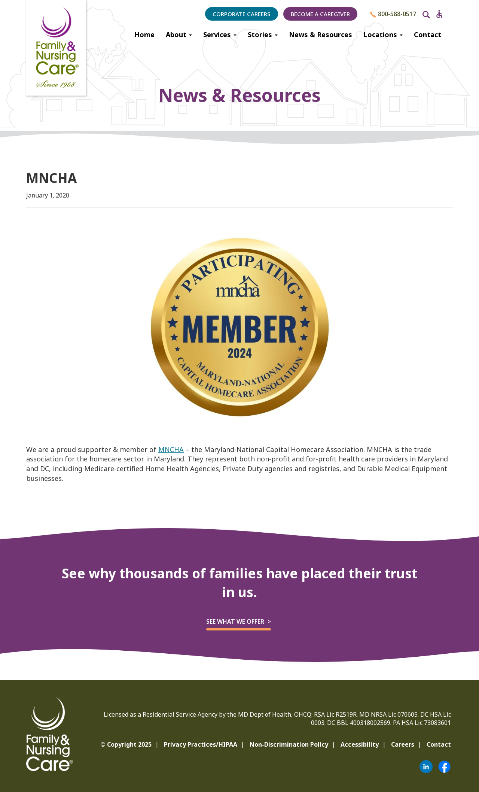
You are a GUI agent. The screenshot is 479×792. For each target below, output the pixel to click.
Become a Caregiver (320, 14)
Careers (402, 744)
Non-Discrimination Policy (289, 744)
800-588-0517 (393, 14)
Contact (427, 34)
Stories (263, 34)
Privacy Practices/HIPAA (200, 744)
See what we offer (235, 621)
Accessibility (360, 744)
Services (220, 34)
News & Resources (320, 34)
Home (144, 34)
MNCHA (171, 449)
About (179, 34)
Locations (383, 34)
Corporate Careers (242, 14)
